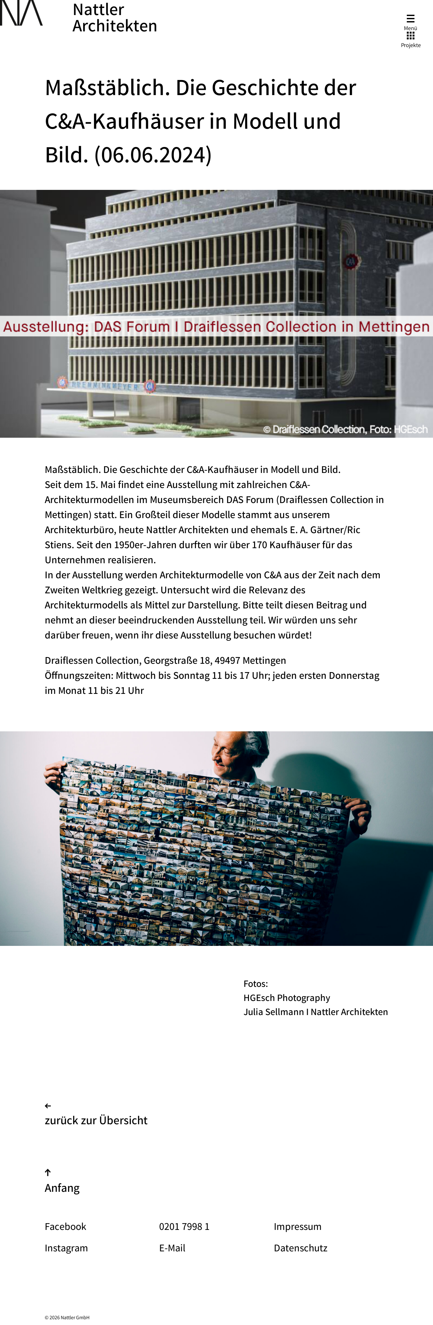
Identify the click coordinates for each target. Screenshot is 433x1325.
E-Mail (172, 1249)
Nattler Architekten (115, 20)
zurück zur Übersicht (96, 1116)
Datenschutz (301, 1249)
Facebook (65, 1227)
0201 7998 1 (184, 1227)
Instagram (66, 1249)
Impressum (298, 1227)
